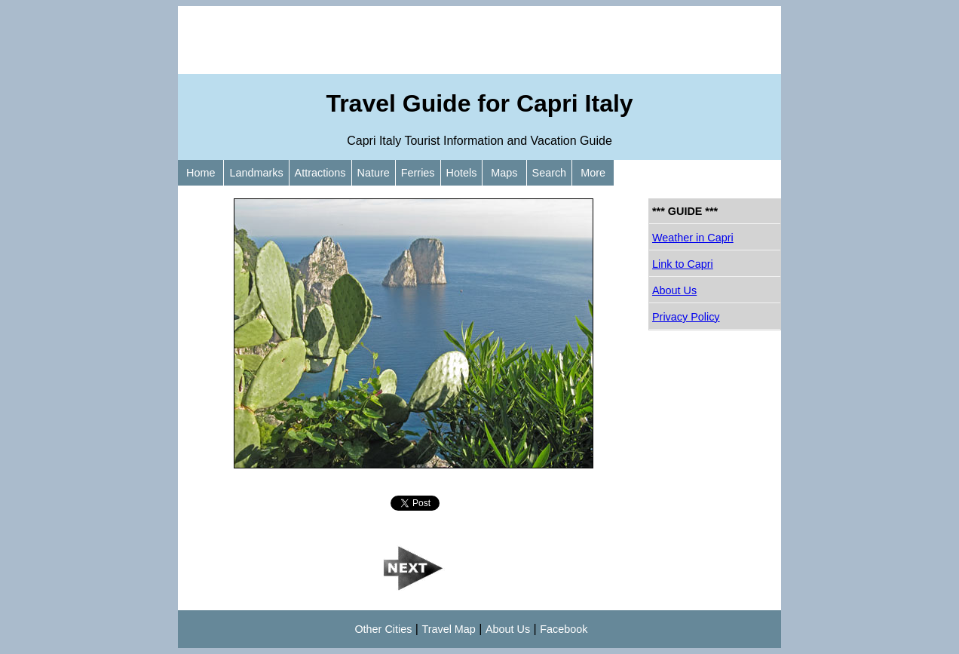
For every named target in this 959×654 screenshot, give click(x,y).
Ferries (418, 173)
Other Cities (383, 629)
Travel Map (448, 629)
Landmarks (256, 173)
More (593, 173)
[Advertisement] (479, 40)
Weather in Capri (693, 238)
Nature (373, 173)
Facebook (563, 629)
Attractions (320, 173)
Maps (504, 173)
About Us (674, 290)
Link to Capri (682, 264)
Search (549, 173)
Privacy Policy (686, 317)
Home (200, 173)
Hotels (461, 173)
